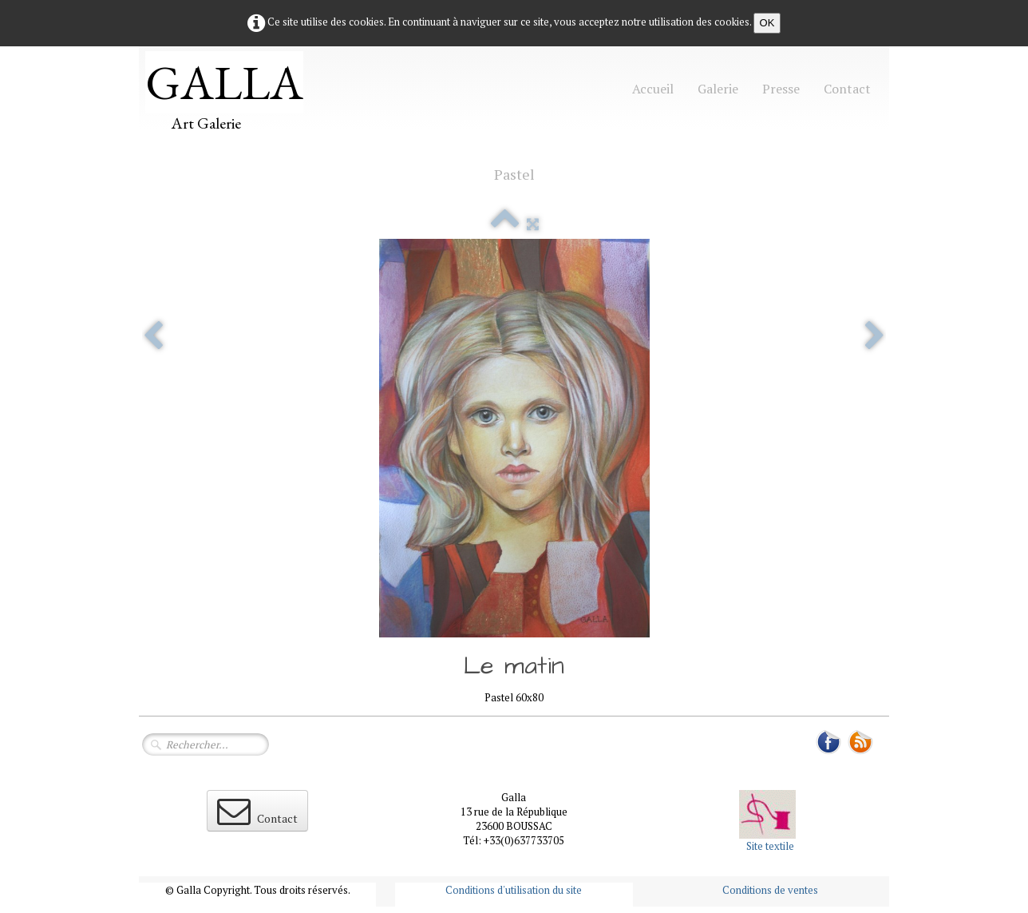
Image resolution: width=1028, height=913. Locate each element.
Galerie (718, 88)
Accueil (653, 88)
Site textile (770, 846)
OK (767, 23)
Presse (781, 88)
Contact (847, 88)
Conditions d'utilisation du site (513, 890)
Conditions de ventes (770, 890)
